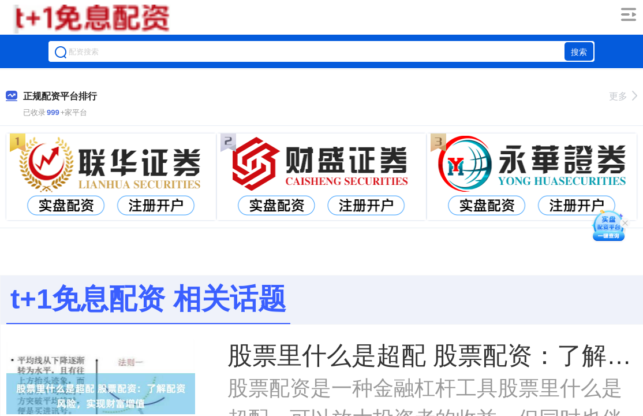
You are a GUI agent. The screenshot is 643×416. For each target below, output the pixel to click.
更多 (623, 96)
